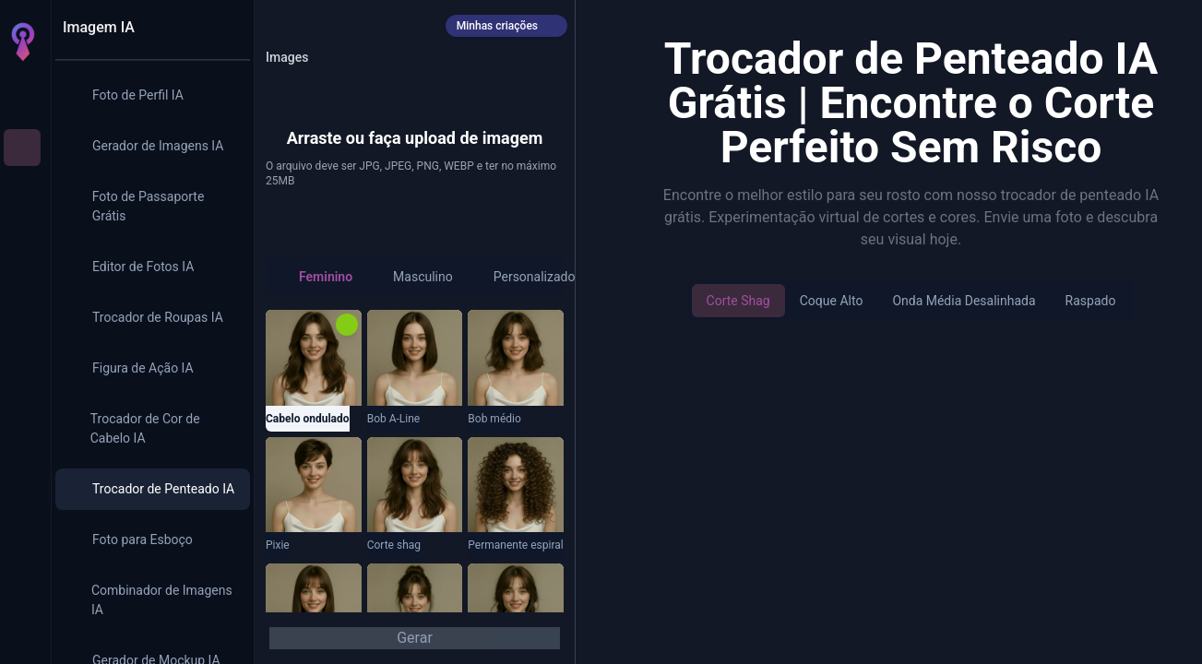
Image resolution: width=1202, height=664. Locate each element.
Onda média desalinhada (963, 300)
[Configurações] (22, 597)
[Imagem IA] (22, 147)
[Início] (22, 95)
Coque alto (831, 300)
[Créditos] (22, 553)
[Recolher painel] (226, 27)
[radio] (316, 276)
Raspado (1090, 300)
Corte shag (738, 300)
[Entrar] (22, 634)
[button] (415, 131)
